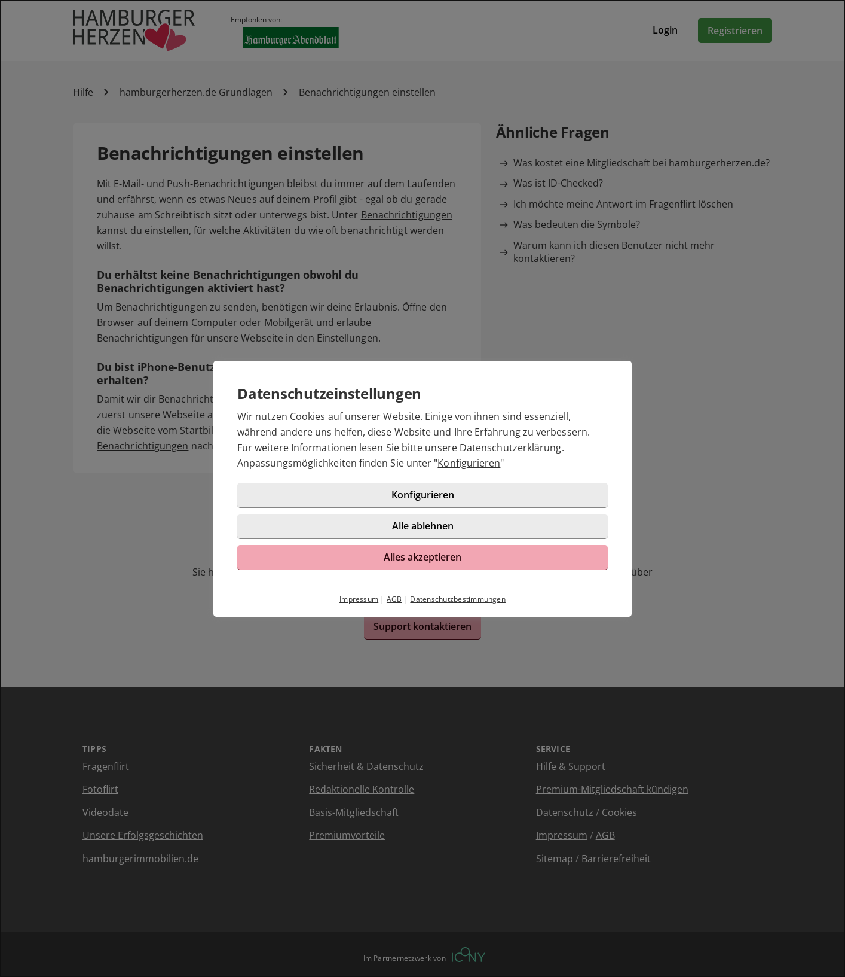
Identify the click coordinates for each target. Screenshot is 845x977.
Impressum (358, 599)
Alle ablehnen (423, 525)
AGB (394, 599)
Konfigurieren (468, 463)
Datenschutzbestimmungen (458, 599)
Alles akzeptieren (422, 557)
